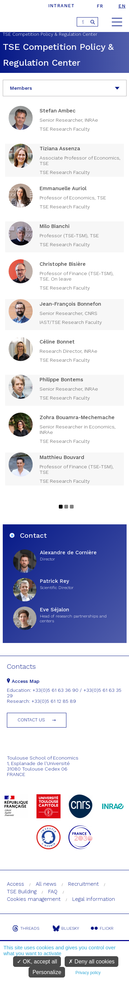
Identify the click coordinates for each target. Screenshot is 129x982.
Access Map (23, 681)
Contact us (31, 719)
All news (46, 884)
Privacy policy (87, 972)
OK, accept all (37, 961)
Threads (25, 928)
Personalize (46, 972)
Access (15, 884)
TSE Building (21, 891)
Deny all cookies (91, 961)
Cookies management (34, 899)
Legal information (93, 899)
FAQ (52, 891)
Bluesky (66, 928)
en (122, 6)
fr (100, 6)
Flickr (102, 928)
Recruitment (83, 884)
